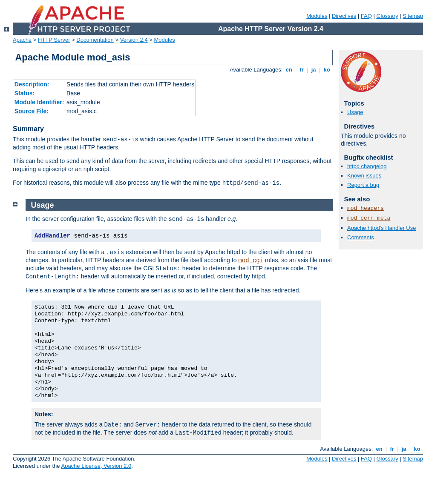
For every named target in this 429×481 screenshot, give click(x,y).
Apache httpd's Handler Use (381, 228)
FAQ (366, 16)
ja (313, 69)
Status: (24, 93)
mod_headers (365, 208)
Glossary (387, 16)
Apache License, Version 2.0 (96, 466)
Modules (316, 16)
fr (301, 69)
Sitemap (413, 16)
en (289, 69)
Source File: (31, 111)
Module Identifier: (39, 102)
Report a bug (363, 185)
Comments (360, 237)
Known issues (364, 175)
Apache (22, 40)
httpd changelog (367, 166)
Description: (31, 84)
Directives (344, 16)
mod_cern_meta (368, 218)
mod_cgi (250, 260)
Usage (355, 112)
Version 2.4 (134, 40)
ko (326, 69)
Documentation (94, 40)
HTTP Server (54, 40)
